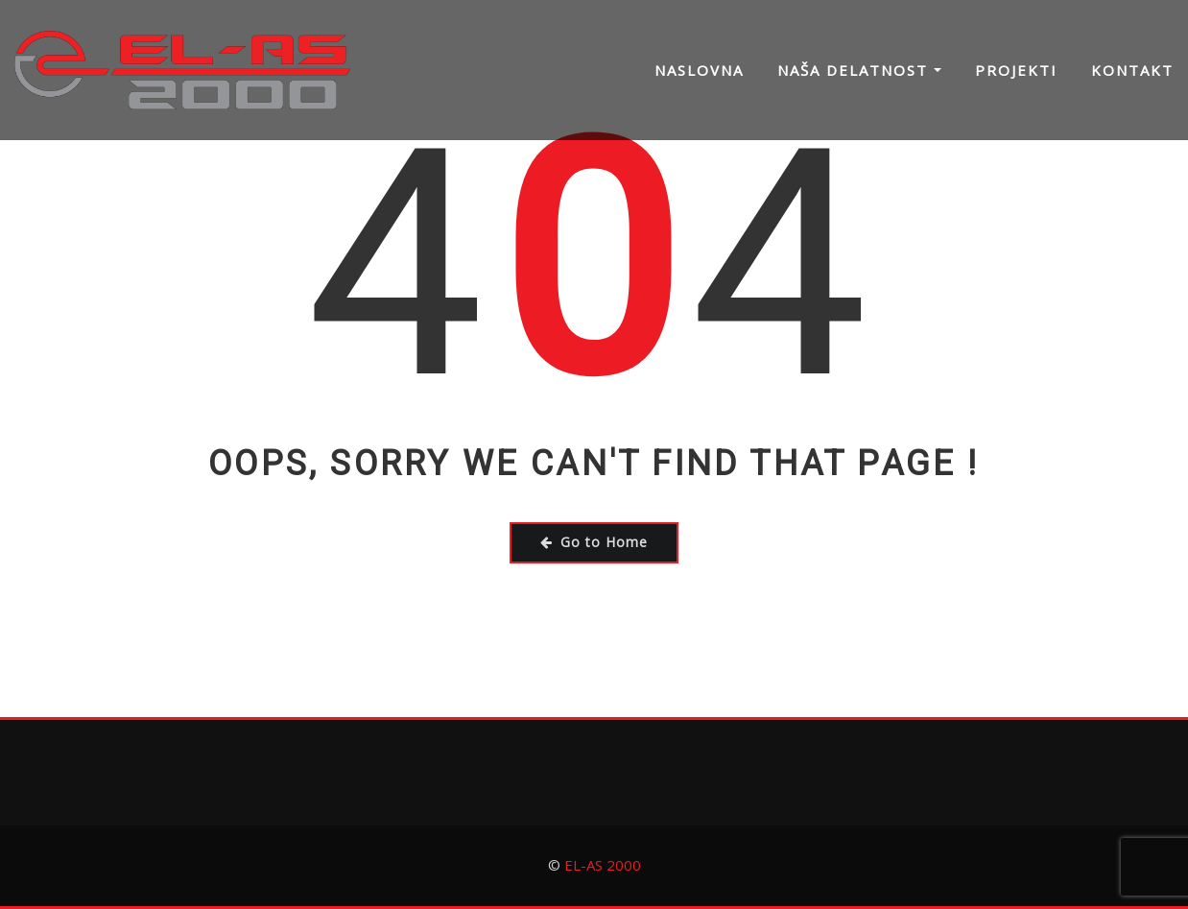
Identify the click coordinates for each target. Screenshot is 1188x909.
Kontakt (1132, 70)
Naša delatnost (859, 70)
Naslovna (699, 70)
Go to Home (594, 542)
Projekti (1016, 70)
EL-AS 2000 (602, 864)
